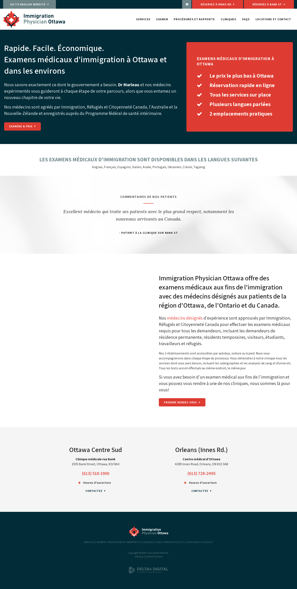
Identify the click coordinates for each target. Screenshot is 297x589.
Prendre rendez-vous (180, 402)
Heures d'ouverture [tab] (97, 483)
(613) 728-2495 (201, 473)
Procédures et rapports (194, 19)
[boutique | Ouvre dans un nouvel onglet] (208, 4)
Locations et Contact (273, 19)
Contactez (93, 491)
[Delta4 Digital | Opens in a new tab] (148, 572)
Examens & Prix (20, 126)
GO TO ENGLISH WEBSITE (27, 4)
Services (143, 19)
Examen (162, 19)
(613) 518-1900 (95, 473)
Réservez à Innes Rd (232, 4)
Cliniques (228, 19)
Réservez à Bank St (272, 4)
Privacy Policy (173, 542)
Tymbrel (158, 556)
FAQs (246, 19)
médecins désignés (185, 318)
